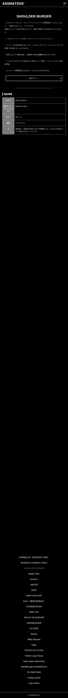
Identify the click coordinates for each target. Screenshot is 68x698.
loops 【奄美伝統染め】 (34, 601)
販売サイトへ (34, 78)
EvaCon (34, 579)
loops (33, 645)
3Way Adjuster (33, 639)
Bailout (34, 634)
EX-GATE (34, 628)
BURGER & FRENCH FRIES (34, 563)
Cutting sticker (34, 678)
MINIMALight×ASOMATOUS (34, 667)
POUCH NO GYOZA (34, 650)
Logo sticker (33, 683)
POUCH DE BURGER (34, 617)
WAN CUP (34, 612)
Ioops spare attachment (34, 661)
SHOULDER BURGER (34, 568)
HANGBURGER (34, 623)
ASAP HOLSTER (34, 596)
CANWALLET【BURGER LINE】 (34, 557)
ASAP (34, 590)
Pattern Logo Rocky (34, 656)
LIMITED (34, 585)
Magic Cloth (34, 574)
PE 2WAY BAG (34, 672)
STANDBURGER (34, 606)
